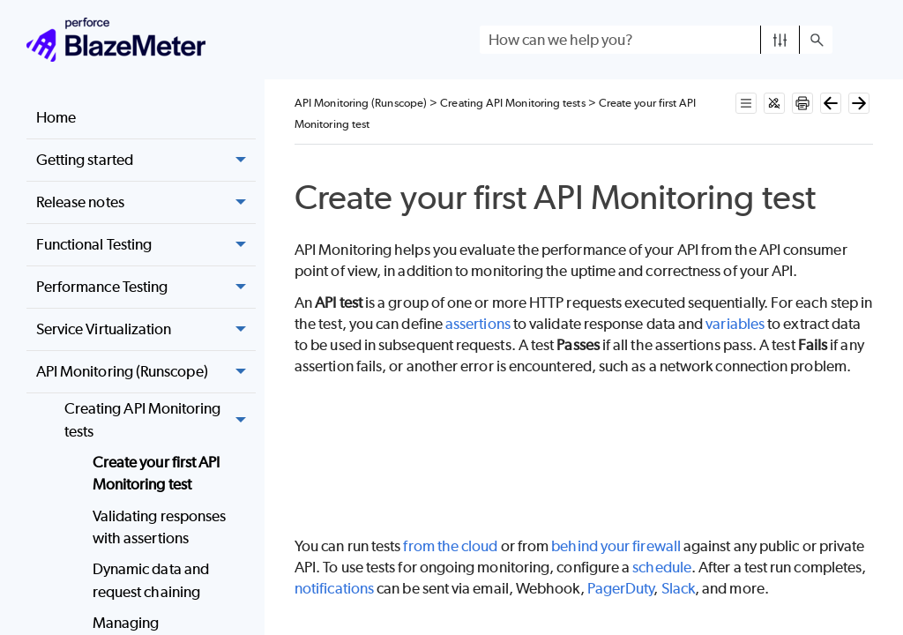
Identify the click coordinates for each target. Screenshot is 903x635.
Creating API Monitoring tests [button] (160, 420)
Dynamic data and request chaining (151, 580)
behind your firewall (616, 546)
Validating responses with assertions (160, 527)
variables (735, 323)
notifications (334, 588)
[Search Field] (656, 40)
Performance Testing (146, 287)
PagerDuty (620, 588)
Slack (678, 588)
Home (56, 117)
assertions (478, 323)
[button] (780, 40)
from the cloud (450, 546)
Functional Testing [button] (146, 245)
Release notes (146, 203)
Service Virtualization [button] (146, 330)
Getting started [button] (146, 160)
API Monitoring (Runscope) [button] (146, 372)
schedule (661, 567)
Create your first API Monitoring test (156, 473)
